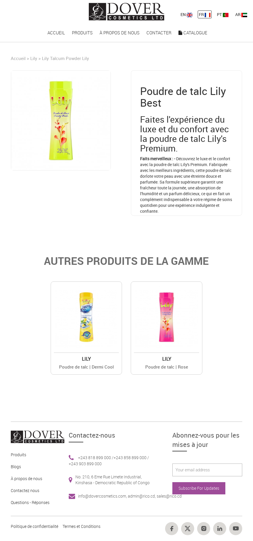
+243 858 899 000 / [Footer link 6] (131, 457)
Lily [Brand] (33, 58)
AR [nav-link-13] (241, 14)
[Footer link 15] (187, 528)
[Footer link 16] (203, 528)
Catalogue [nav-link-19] (192, 33)
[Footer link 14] (171, 528)
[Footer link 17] (219, 528)
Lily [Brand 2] (86, 359)
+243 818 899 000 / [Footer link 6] (96, 457)
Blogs (16, 466)
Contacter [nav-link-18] (158, 33)
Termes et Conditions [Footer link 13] (81, 526)
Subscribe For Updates (198, 488)
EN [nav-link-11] (186, 14)
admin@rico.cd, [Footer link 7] (142, 496)
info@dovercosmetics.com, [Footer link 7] (103, 496)
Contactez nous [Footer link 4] (25, 490)
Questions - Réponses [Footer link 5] (30, 502)
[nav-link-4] (126, 11)
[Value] (86, 317)
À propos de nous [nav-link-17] (119, 33)
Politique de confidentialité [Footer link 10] (34, 526)
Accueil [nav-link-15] (56, 33)
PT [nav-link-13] (223, 14)
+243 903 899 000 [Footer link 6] (85, 463)
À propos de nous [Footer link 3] (26, 478)
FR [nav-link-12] (204, 14)
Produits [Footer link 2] (18, 454)
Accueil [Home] (19, 58)
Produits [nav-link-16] (82, 33)
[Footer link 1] (35, 436)
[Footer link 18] (235, 528)
